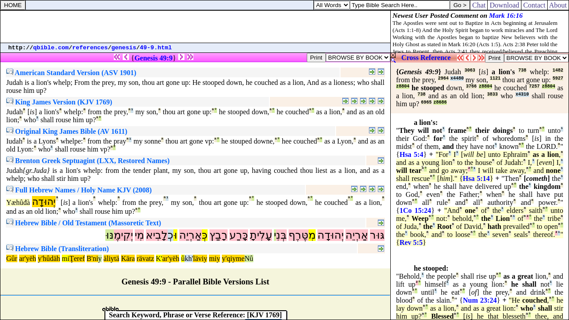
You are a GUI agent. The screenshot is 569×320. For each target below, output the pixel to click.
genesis (124, 47)
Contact (534, 5)
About (558, 5)
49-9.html (156, 47)
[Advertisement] (196, 26)
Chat (478, 5)
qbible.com (51, 47)
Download (504, 5)
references (90, 47)
